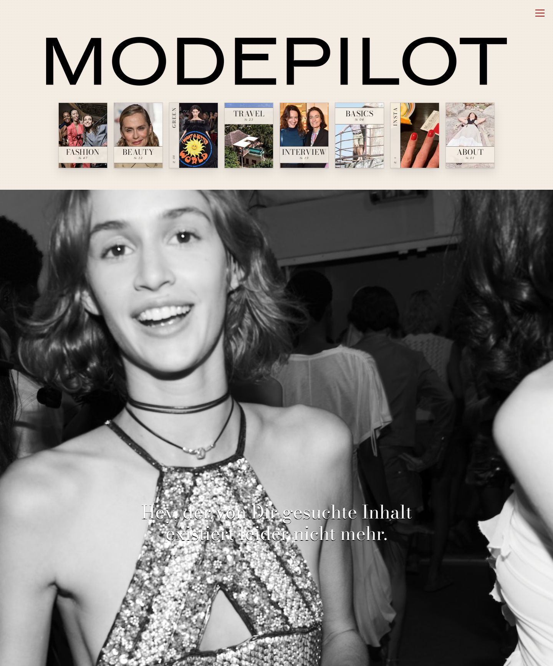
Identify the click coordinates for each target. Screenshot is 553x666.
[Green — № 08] (193, 135)
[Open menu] (540, 13)
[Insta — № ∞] (414, 135)
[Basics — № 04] (359, 135)
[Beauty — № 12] (138, 135)
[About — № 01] (470, 135)
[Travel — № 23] (248, 135)
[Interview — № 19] (304, 135)
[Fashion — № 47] (83, 135)
